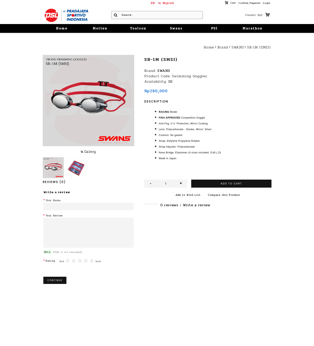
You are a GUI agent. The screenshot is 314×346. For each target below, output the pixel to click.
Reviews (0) (54, 182)
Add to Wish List (187, 195)
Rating (50, 261)
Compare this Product (224, 195)
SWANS (163, 70)
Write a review (196, 205)
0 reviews (169, 205)
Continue (54, 280)
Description (156, 101)
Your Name (53, 200)
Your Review (54, 216)
